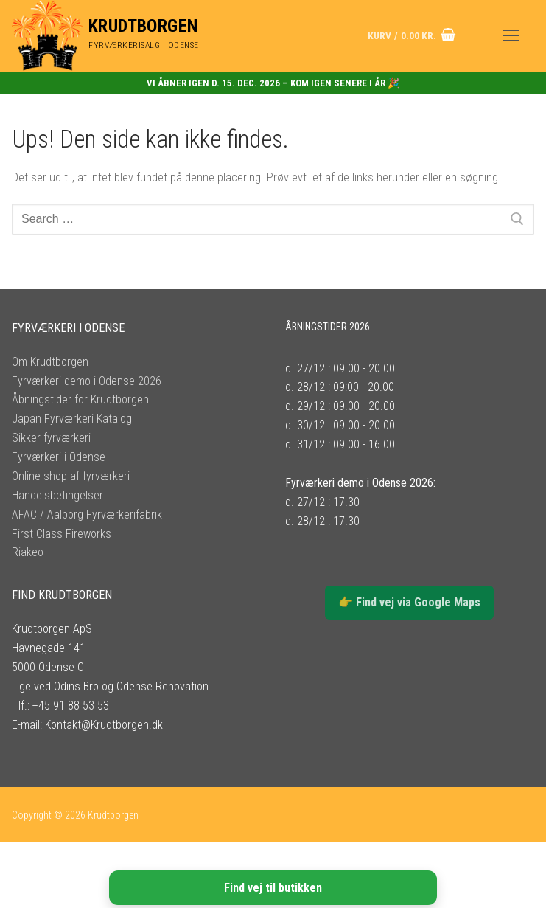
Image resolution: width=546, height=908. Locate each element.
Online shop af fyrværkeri (71, 476)
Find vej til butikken (273, 888)
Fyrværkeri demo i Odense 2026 (86, 381)
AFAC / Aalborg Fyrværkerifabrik (87, 514)
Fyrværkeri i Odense (58, 457)
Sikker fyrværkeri (51, 438)
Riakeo (27, 552)
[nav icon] (510, 36)
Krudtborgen (142, 25)
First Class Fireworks (61, 534)
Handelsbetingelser (57, 495)
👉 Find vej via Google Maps (409, 602)
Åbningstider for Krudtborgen (80, 399)
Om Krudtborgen (50, 362)
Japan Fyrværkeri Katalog (72, 419)
